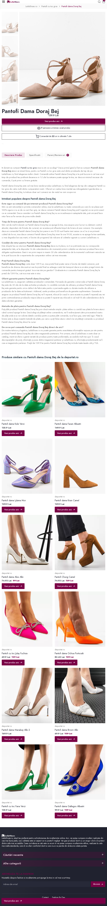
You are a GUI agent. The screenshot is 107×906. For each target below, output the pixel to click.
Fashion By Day (58, 897)
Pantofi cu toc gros (49, 6)
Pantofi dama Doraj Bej (72, 6)
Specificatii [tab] (34, 155)
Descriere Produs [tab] (13, 155)
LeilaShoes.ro (31, 6)
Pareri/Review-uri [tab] (58, 155)
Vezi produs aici (54, 121)
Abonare (98, 884)
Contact (45, 897)
